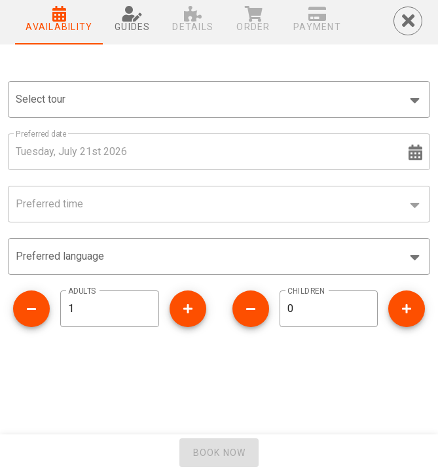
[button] (219, 256)
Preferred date (41, 134)
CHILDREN (306, 291)
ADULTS (82, 291)
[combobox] (219, 99)
